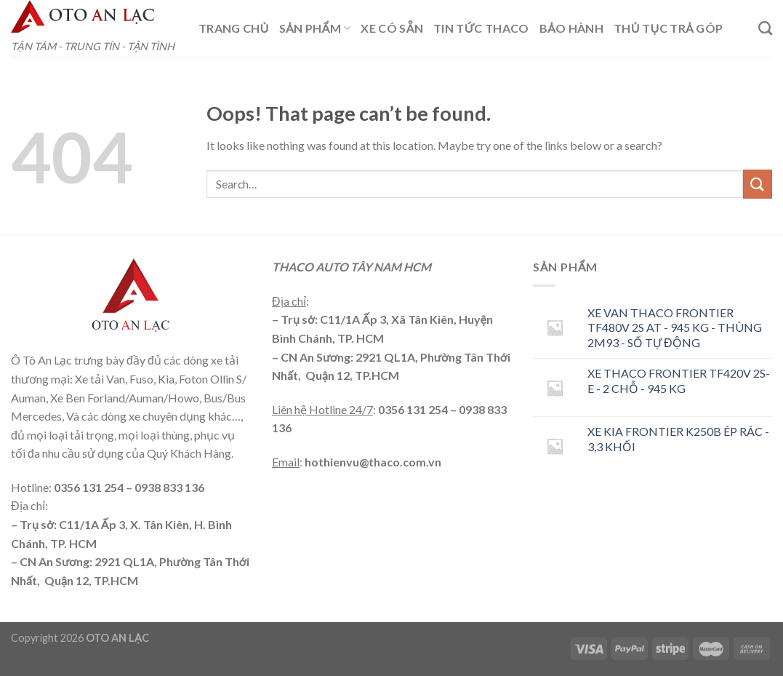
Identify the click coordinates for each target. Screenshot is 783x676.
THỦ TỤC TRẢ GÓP (668, 28)
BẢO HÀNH (571, 28)
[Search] (765, 28)
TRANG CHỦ (233, 28)
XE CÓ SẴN (392, 28)
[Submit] (757, 184)
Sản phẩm (315, 28)
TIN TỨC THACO (481, 28)
